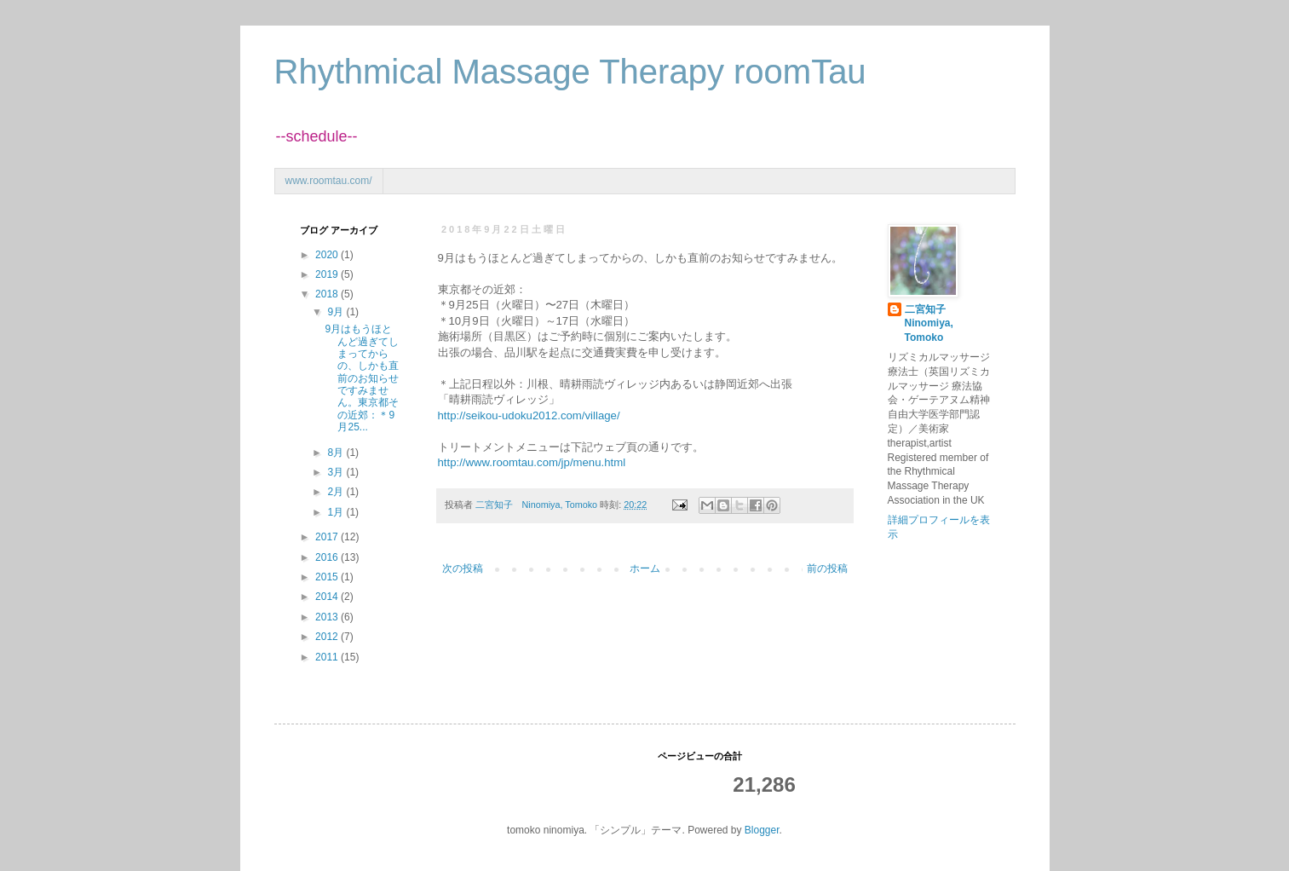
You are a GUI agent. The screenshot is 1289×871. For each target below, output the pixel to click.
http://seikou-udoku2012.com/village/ (529, 415)
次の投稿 (462, 568)
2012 (328, 637)
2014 (328, 597)
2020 (328, 255)
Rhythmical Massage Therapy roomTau (570, 71)
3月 (336, 472)
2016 (328, 557)
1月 (336, 512)
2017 (328, 537)
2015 (328, 577)
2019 (328, 274)
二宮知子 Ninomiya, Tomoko (930, 323)
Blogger (762, 830)
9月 (336, 312)
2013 (328, 617)
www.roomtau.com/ (328, 181)
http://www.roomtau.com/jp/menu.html (532, 462)
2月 (336, 492)
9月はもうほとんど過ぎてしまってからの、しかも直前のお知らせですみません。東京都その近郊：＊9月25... (362, 378)
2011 (328, 657)
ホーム (645, 568)
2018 (328, 294)
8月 (336, 453)
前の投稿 (827, 568)
